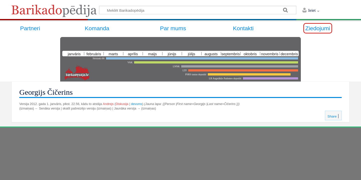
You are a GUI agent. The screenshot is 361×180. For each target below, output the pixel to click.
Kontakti (243, 28)
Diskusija (122, 104)
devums (136, 104)
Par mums (173, 28)
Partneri (30, 28)
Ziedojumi (317, 28)
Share (331, 116)
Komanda (97, 28)
